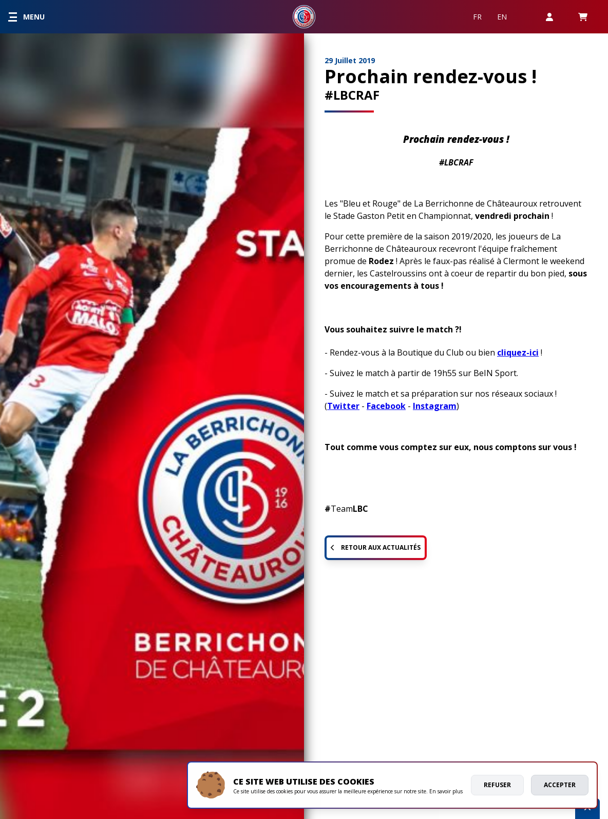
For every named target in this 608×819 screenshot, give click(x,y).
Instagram (435, 406)
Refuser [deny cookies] (497, 784)
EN (502, 17)
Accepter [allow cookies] (560, 784)
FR (477, 17)
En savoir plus (446, 791)
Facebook (386, 406)
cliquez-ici (518, 352)
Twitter (343, 406)
